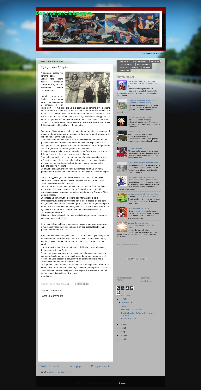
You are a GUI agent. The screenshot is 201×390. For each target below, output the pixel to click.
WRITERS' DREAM (125, 64)
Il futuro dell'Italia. (135, 148)
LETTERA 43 (124, 61)
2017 (121, 299)
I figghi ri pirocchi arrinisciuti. (140, 117)
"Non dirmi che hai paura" (138, 208)
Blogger (122, 383)
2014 (121, 328)
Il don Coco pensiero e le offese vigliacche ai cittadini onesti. (141, 101)
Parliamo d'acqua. (135, 132)
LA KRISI (135, 67)
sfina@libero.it (147, 281)
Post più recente (50, 366)
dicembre (126, 302)
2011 (121, 339)
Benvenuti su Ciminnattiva (63, 13)
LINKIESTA (123, 67)
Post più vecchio (100, 366)
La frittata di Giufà (128, 319)
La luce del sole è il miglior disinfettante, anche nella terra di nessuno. (141, 225)
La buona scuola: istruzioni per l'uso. (143, 194)
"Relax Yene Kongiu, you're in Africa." (143, 163)
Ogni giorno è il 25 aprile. (131, 309)
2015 (121, 324)
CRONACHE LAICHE (139, 61)
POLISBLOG (146, 67)
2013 (121, 332)
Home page (75, 366)
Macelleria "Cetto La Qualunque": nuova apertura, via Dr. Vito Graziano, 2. (144, 83)
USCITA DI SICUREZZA (143, 64)
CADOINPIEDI (155, 61)
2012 (121, 335)
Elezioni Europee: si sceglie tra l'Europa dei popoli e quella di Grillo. (143, 178)
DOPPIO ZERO (124, 70)
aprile (124, 306)
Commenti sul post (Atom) (60, 372)
